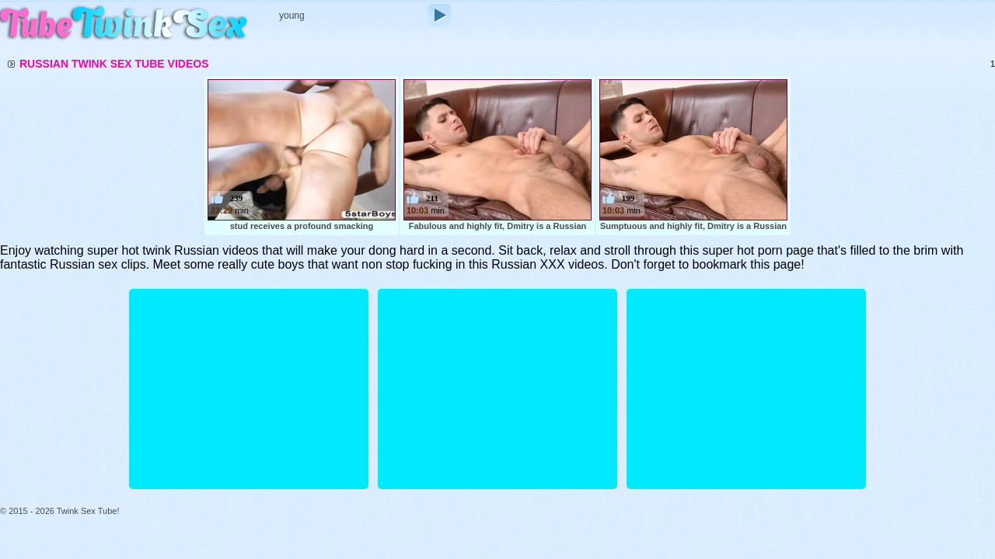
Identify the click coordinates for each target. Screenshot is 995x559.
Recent (283, 40)
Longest (342, 40)
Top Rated (406, 40)
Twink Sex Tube (124, 24)
